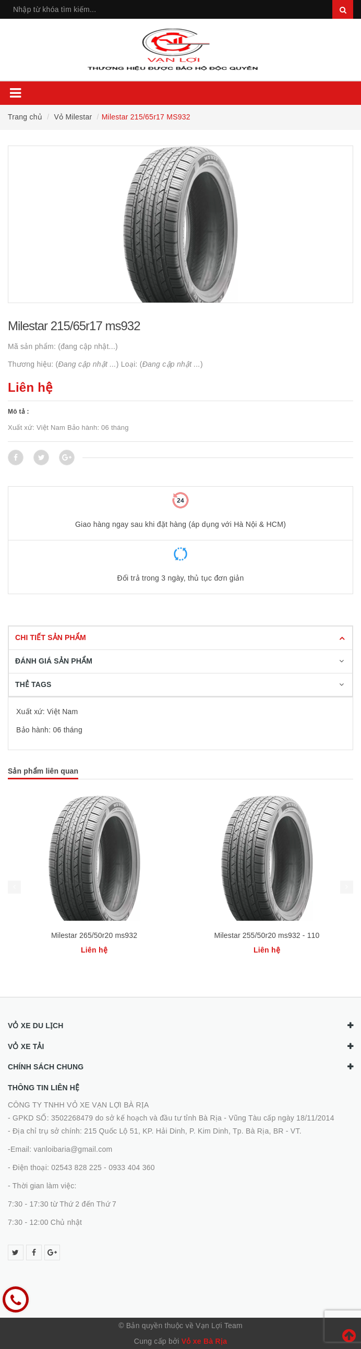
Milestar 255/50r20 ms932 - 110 (267, 935)
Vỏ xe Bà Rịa (204, 1341)
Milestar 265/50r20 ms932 (94, 935)
